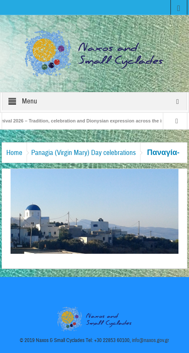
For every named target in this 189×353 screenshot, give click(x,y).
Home (14, 152)
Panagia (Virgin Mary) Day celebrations (83, 152)
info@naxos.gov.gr (150, 340)
